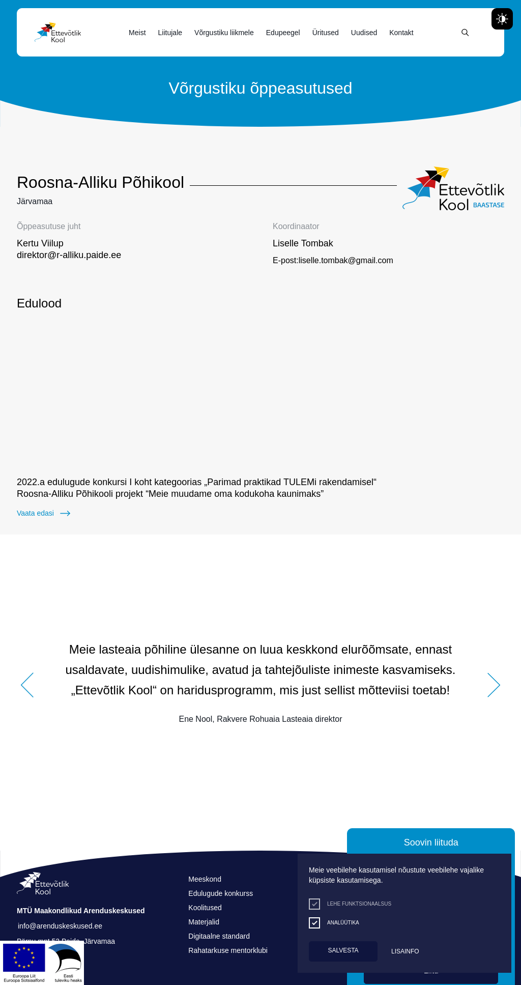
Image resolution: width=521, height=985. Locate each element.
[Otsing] (465, 32)
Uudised (364, 33)
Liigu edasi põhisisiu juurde (12, 2)
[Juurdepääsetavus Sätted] (502, 19)
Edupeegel (283, 33)
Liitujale (170, 33)
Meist (137, 33)
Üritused (325, 33)
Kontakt (401, 33)
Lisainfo (405, 951)
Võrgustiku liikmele (224, 33)
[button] (27, 648)
